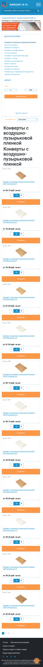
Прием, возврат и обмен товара (15, 649)
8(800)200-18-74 (19, 4)
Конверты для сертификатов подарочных (19, 72)
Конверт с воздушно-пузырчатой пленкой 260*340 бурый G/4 (19, 491)
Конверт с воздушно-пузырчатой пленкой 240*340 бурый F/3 (19, 568)
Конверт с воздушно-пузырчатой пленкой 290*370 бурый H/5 (19, 375)
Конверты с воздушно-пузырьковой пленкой (20, 42)
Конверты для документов (13, 61)
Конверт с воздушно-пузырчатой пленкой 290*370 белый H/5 (19, 414)
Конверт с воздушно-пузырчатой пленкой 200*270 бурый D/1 (19, 183)
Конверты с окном (10, 58)
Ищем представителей (11, 653)
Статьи (5, 642)
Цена (6, 86)
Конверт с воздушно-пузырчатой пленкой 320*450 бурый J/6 (19, 298)
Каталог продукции (17, 18)
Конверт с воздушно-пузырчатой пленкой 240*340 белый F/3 (19, 529)
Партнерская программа (20, 642)
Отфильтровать (21, 96)
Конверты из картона (11, 69)
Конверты (31, 18)
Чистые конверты (10, 53)
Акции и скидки (9, 646)
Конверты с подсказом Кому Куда (16, 56)
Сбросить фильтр (21, 113)
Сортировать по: (10, 119)
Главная (5, 18)
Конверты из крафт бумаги (13, 50)
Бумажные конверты (11, 47)
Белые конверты (10, 64)
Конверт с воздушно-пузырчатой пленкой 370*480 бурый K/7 (19, 260)
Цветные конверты (11, 45)
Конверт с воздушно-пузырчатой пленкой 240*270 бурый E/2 (19, 606)
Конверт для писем (11, 66)
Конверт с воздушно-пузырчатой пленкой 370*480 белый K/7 (19, 221)
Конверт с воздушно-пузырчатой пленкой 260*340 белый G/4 (19, 452)
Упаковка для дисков (11, 74)
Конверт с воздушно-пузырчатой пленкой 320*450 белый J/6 (19, 337)
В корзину (21, 202)
